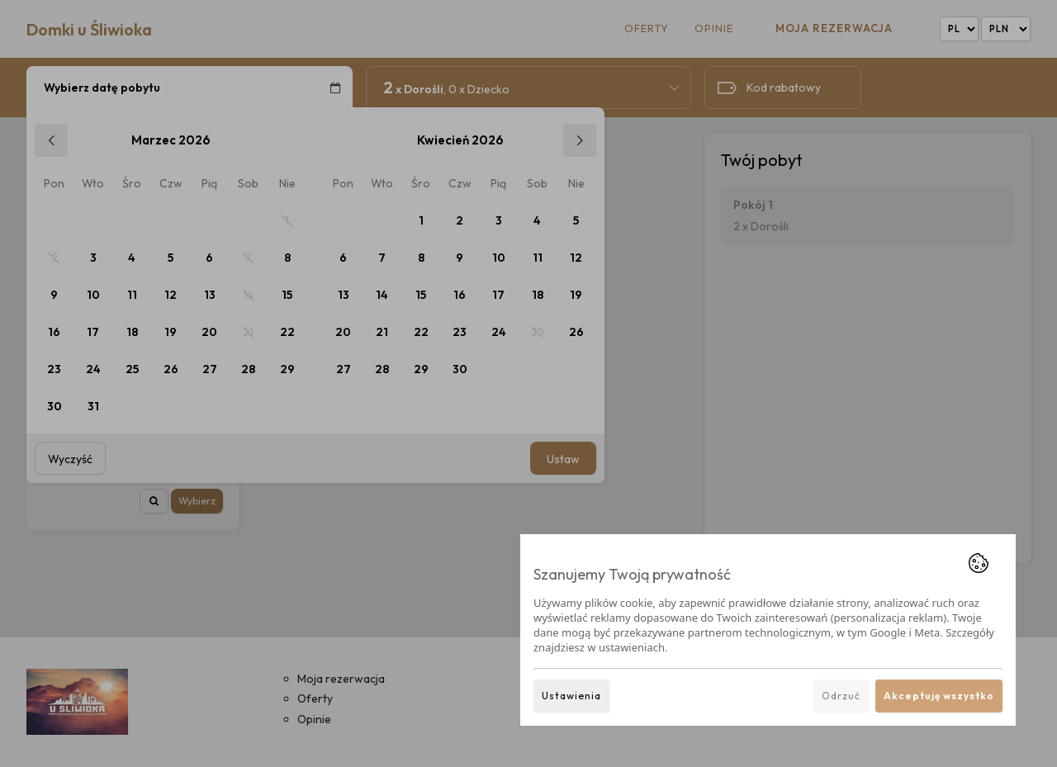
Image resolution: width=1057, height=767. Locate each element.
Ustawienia (571, 695)
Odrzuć (841, 695)
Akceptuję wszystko (939, 695)
